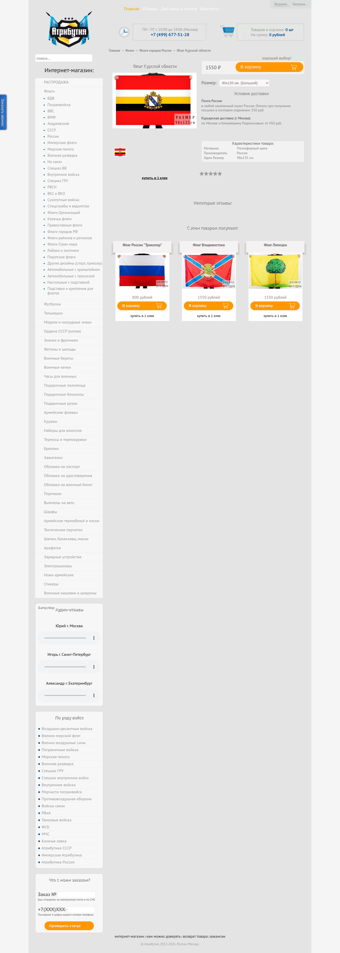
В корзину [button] (251, 66)
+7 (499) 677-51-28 (170, 34)
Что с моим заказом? (69, 880)
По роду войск (69, 717)
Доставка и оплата (179, 9)
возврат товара (195, 936)
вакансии (217, 936)
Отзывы (150, 9)
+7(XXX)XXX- (66, 909)
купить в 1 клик (154, 178)
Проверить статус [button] (65, 926)
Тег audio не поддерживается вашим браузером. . (69, 638)
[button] (97, 58)
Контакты (210, 9)
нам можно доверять (163, 936)
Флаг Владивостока (209, 245)
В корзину (131, 306)
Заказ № (67, 894)
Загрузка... (281, 4)
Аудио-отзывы (69, 609)
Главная (131, 9)
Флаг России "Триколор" (142, 245)
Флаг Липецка (275, 245)
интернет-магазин (129, 936)
